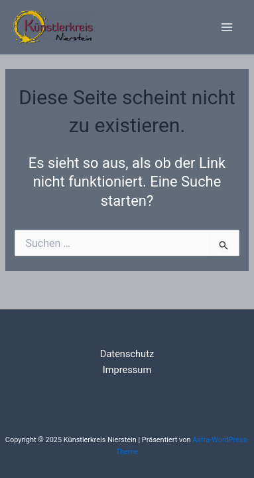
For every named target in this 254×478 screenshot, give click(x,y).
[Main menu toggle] (227, 27)
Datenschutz (127, 354)
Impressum (127, 370)
